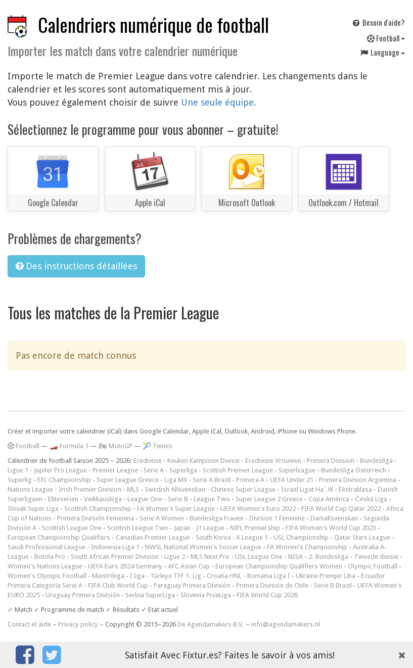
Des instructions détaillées (76, 266)
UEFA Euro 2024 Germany (125, 566)
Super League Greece (128, 480)
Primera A (250, 480)
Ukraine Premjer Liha (325, 576)
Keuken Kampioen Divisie (203, 460)
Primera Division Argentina (357, 480)
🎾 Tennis (157, 446)
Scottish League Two (137, 528)
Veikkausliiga (103, 499)
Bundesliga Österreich (353, 470)
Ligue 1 (18, 470)
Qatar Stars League (362, 537)
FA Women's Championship (307, 547)
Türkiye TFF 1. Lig (175, 576)
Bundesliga (376, 460)
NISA (295, 556)
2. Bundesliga (328, 556)
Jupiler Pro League (60, 470)
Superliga (183, 470)
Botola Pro (49, 556)
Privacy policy (78, 624)
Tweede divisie (376, 556)
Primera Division (330, 460)
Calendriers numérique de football (153, 24)
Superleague (297, 470)
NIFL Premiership (255, 528)
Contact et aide (29, 624)
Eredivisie (147, 460)
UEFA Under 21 (291, 480)
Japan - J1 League (199, 528)
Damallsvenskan (334, 518)
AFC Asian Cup (189, 566)
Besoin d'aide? (378, 22)
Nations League (30, 489)
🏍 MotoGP (115, 446)
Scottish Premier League (238, 470)
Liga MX (175, 480)
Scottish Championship (97, 508)
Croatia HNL (224, 576)
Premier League (115, 470)
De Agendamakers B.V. (210, 624)
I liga (137, 576)
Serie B (178, 499)
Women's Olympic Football (47, 576)
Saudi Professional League (46, 547)
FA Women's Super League (176, 508)
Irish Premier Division (90, 489)
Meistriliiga (108, 576)
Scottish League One (72, 528)
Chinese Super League (243, 489)
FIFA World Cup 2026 (267, 595)
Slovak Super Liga (33, 508)
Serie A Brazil (212, 480)
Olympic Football (372, 566)
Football (386, 37)
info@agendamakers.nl (285, 624)
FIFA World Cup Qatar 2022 (341, 508)
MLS (133, 489)
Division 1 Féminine (277, 518)
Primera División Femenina (95, 518)
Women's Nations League (45, 566)
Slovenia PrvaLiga (205, 595)
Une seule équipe (217, 102)
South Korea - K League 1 (232, 537)
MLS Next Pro (210, 556)
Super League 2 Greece (269, 499)
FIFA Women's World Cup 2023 (331, 528)
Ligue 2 (174, 556)
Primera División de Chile (272, 585)
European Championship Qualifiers (59, 537)
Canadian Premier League (153, 537)
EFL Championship (64, 480)
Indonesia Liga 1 (115, 547)
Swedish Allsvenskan (175, 489)
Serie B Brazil (333, 585)
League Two (212, 499)
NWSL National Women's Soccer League (203, 547)
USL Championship (301, 537)
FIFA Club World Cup (118, 585)
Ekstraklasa (355, 489)
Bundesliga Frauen (217, 518)
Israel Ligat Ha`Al (307, 489)
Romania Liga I (268, 576)
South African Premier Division (115, 556)
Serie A (154, 470)
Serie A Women (162, 518)
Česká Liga (371, 499)
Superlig (20, 480)
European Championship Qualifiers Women (278, 566)
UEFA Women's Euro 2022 (258, 508)
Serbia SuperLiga (150, 595)
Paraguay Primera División (192, 585)
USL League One (259, 556)
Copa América (328, 499)
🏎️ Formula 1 (69, 446)
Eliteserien (63, 499)
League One (144, 499)
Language (382, 52)
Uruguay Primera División (82, 595)
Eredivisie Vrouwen (273, 460)
